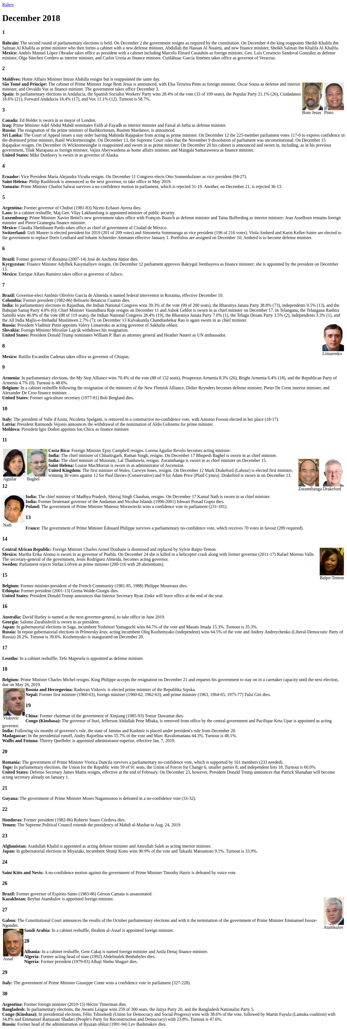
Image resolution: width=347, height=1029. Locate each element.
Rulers (8, 4)
